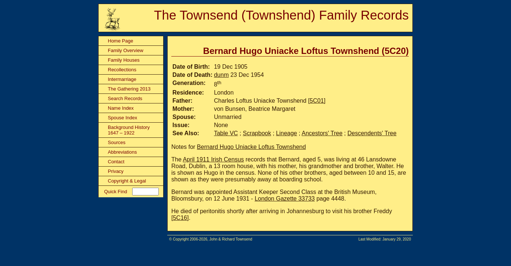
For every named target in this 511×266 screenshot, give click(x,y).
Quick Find (115, 191)
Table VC (226, 133)
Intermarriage (122, 79)
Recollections (122, 69)
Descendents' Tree (372, 133)
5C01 (317, 101)
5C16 (180, 218)
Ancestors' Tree (322, 133)
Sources (117, 142)
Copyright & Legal (127, 181)
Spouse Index (122, 117)
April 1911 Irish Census (213, 159)
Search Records (125, 98)
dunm (221, 75)
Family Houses (124, 60)
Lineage (286, 133)
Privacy (116, 171)
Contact (116, 161)
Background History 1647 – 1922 (129, 130)
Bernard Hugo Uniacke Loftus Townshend (251, 147)
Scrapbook (257, 133)
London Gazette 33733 (285, 198)
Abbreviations (122, 152)
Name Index (121, 108)
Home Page (120, 41)
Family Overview (125, 50)
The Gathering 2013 (129, 89)
